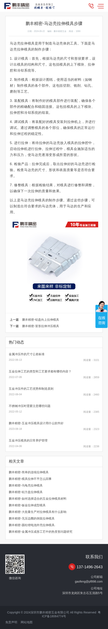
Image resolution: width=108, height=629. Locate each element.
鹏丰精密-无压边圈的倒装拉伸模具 (32, 518)
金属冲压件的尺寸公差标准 (27, 354)
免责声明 (11, 622)
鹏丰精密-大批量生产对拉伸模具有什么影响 (37, 512)
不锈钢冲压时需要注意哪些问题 (29, 406)
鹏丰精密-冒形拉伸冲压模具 (40, 326)
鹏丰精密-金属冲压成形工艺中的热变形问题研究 (40, 531)
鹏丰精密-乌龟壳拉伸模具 (26, 485)
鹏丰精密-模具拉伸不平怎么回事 (30, 478)
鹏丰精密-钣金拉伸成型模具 (27, 505)
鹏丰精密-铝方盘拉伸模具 (26, 492)
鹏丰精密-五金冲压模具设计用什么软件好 (36, 423)
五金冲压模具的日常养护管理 (28, 440)
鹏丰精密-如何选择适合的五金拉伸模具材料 (37, 498)
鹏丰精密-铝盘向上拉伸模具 (40, 319)
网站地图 (27, 622)
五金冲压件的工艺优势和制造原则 (31, 388)
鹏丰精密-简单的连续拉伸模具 (29, 472)
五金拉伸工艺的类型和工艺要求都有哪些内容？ (40, 371)
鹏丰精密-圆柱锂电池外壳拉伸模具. (32, 525)
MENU (100, 6)
